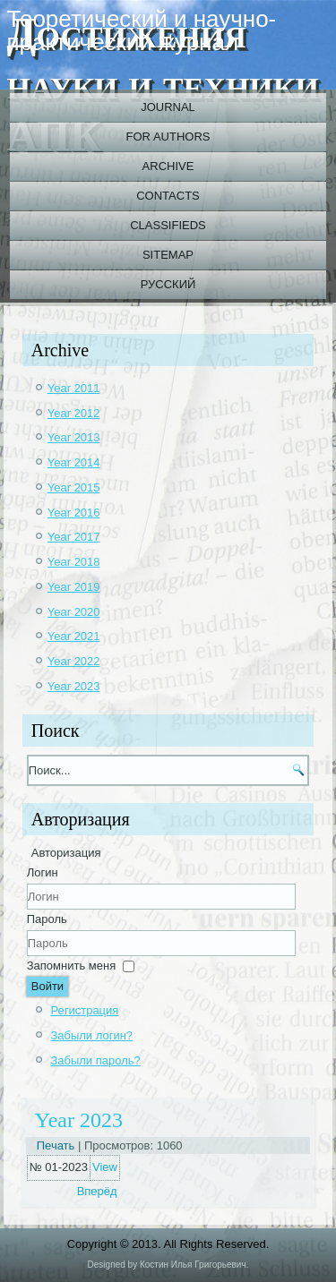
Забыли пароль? (95, 1060)
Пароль (47, 919)
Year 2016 (73, 512)
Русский (168, 284)
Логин (42, 872)
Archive (168, 166)
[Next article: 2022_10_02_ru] (97, 1191)
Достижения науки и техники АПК (163, 84)
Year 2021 (73, 636)
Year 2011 (73, 388)
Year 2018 (73, 561)
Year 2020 (73, 612)
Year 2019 (73, 587)
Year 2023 (73, 686)
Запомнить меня (71, 965)
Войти (47, 986)
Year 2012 (73, 413)
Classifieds (168, 225)
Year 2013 (73, 437)
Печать (57, 1145)
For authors (168, 136)
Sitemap (168, 254)
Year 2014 (73, 462)
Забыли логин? (91, 1035)
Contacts (168, 195)
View (104, 1167)
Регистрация (84, 1010)
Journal (168, 107)
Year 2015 (73, 487)
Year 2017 (73, 536)
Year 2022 (73, 661)
